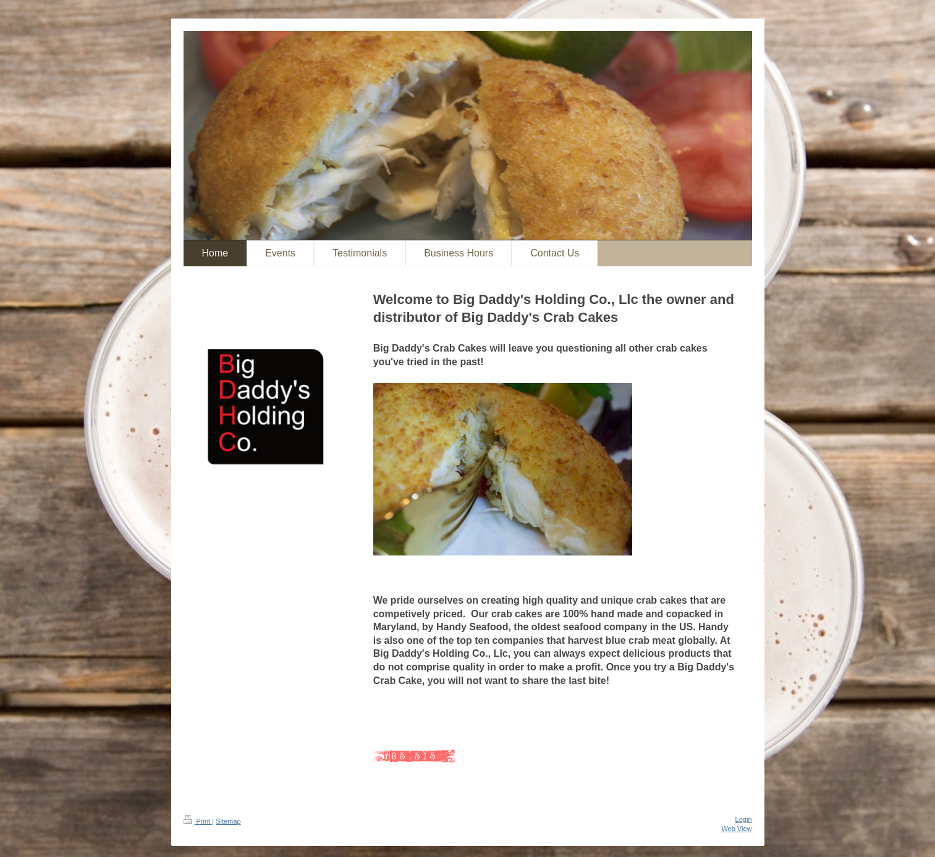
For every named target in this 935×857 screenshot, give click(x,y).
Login (743, 819)
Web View (736, 828)
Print (198, 821)
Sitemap (228, 821)
